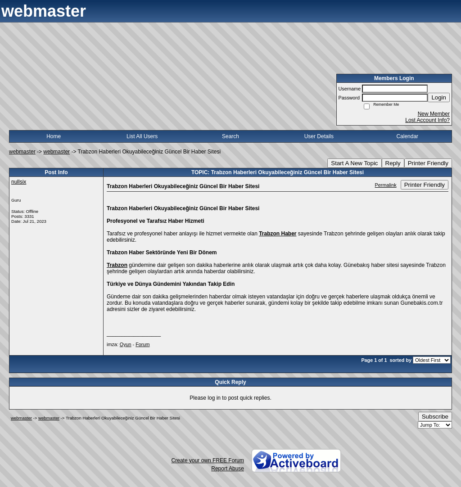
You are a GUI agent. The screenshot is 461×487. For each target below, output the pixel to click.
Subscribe (435, 416)
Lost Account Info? (427, 120)
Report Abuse (227, 468)
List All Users (142, 136)
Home (53, 136)
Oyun (125, 344)
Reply (393, 163)
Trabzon (117, 265)
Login (438, 97)
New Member (434, 114)
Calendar (407, 136)
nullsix (18, 182)
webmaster (22, 152)
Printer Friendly (428, 163)
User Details (319, 136)
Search (230, 136)
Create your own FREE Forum (208, 460)
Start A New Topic (354, 163)
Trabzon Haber (277, 233)
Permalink (386, 185)
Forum (142, 344)
